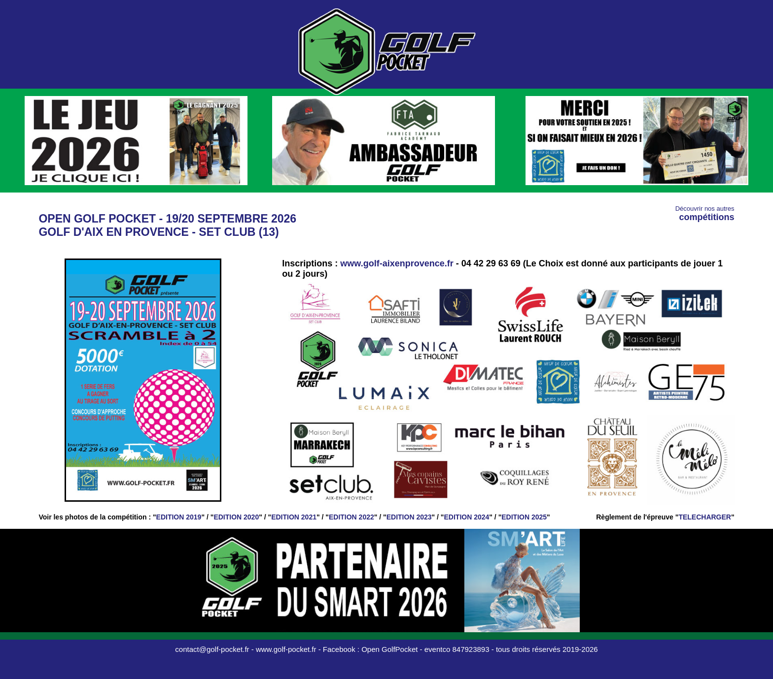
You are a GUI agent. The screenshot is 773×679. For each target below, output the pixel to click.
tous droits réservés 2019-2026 (547, 649)
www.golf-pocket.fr (286, 649)
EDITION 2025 (524, 517)
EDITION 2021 (293, 517)
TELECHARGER (704, 517)
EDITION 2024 (467, 517)
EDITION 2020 (236, 517)
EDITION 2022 (351, 517)
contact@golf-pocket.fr (212, 649)
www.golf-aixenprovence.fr (396, 263)
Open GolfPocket (389, 649)
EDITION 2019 (179, 517)
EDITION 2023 (409, 517)
